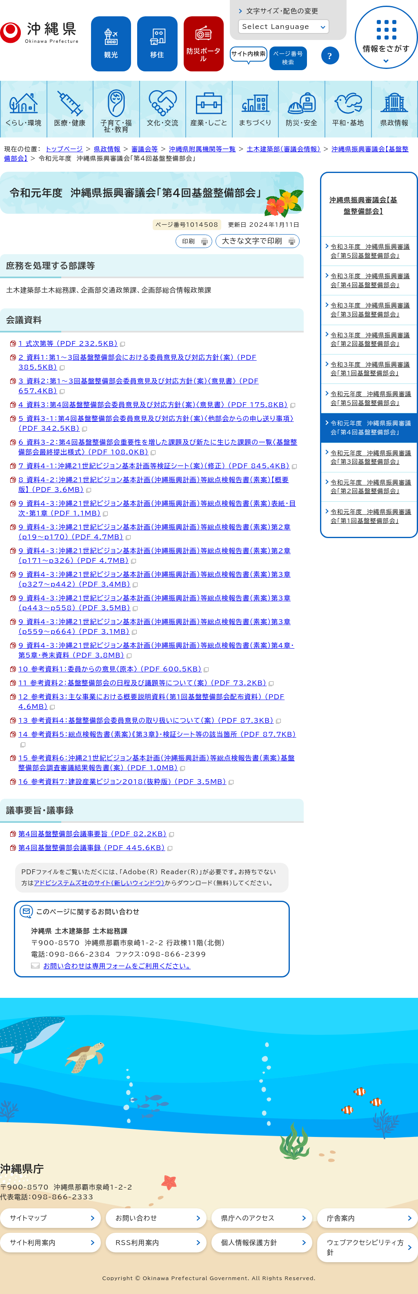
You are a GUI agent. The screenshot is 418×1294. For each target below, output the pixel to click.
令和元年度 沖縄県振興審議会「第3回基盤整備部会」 (371, 444)
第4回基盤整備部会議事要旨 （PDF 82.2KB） (96, 834)
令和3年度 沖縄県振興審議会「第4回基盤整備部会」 (370, 267)
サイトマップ (28, 1218)
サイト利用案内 (33, 1242)
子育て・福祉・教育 (116, 126)
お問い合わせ (136, 1218)
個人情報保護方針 (249, 1242)
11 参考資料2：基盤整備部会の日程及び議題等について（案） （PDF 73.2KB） (145, 683)
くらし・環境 (23, 123)
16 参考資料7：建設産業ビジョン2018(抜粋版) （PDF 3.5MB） (125, 781)
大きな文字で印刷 (252, 240)
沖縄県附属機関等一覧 (202, 149)
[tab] (248, 58)
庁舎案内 (341, 1218)
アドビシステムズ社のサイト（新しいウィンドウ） (99, 883)
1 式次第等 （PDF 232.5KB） (71, 343)
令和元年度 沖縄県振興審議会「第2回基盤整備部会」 (371, 473)
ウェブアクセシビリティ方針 (365, 1247)
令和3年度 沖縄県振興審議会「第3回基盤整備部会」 (370, 296)
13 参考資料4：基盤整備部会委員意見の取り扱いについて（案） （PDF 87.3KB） (149, 720)
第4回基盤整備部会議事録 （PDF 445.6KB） (95, 847)
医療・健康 (70, 123)
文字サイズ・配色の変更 (282, 11)
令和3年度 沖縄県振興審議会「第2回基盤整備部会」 (370, 326)
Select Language (275, 26)
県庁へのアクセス (248, 1218)
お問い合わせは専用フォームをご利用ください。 (117, 966)
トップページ (64, 149)
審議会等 (144, 149)
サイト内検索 (248, 54)
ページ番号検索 (288, 58)
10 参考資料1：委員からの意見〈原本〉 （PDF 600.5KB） (113, 669)
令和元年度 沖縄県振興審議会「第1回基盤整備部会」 (371, 503)
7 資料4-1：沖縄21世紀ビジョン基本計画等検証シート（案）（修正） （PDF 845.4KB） (157, 466)
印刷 (188, 241)
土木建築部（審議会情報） (283, 149)
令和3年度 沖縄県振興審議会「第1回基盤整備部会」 (370, 355)
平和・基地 (348, 123)
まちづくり (255, 123)
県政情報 (394, 123)
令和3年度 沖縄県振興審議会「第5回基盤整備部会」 (370, 238)
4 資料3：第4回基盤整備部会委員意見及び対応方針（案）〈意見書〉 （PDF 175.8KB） (156, 404)
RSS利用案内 (137, 1242)
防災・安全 (302, 123)
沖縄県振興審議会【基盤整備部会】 (368, 199)
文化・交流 (163, 123)
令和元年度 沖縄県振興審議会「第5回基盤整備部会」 (371, 385)
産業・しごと (208, 123)
